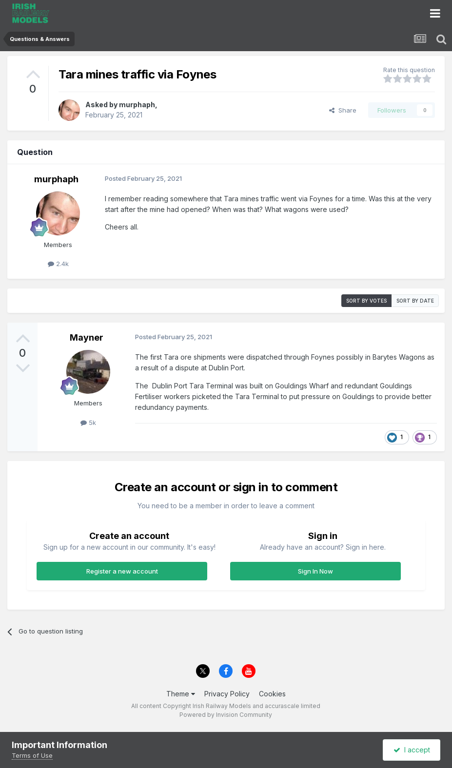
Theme (180, 694)
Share (342, 110)
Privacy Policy (227, 694)
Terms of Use (32, 755)
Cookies (272, 694)
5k (88, 422)
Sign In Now (315, 571)
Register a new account (122, 571)
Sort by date (415, 301)
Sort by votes (366, 301)
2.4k (58, 264)
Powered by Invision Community (225, 714)
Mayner (86, 337)
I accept (411, 750)
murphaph (137, 104)
